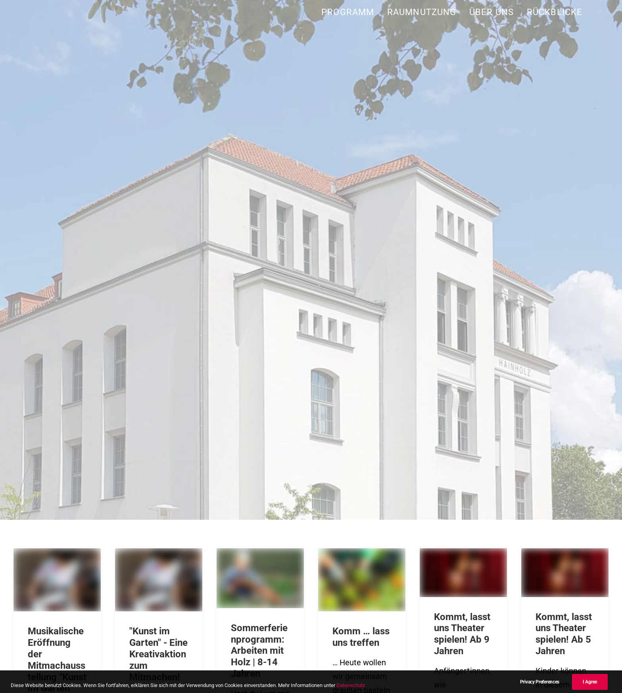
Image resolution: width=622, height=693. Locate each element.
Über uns (491, 12)
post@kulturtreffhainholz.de (142, 616)
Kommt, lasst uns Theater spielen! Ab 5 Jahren (564, 328)
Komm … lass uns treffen (361, 331)
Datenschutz (481, 630)
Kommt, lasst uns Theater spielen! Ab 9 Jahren (462, 328)
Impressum (438, 630)
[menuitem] (350, 12)
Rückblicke (554, 12)
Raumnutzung (421, 12)
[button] (57, 274)
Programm (347, 12)
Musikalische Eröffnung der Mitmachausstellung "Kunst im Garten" (57, 354)
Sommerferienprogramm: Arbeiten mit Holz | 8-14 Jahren (259, 345)
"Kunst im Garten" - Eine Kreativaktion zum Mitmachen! (158, 348)
